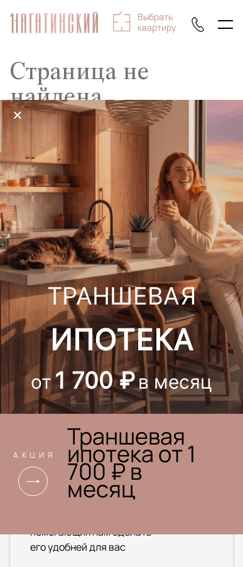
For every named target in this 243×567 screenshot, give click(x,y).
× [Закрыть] (18, 115)
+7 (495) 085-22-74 (197, 24)
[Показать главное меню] (225, 24)
